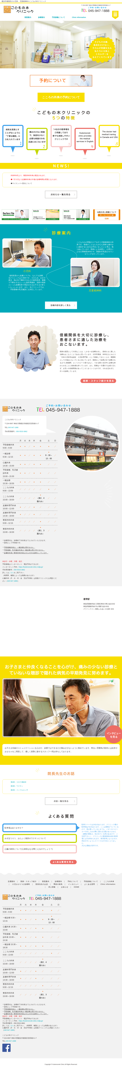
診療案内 (41, 17)
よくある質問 (89, 884)
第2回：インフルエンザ (19, 790)
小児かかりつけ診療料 (21, 884)
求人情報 (51, 887)
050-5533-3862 (21, 431)
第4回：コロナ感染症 (18, 782)
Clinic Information (79, 17)
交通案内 (11, 881)
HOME (76, 887)
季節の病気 (58, 884)
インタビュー (73, 884)
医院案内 (28, 17)
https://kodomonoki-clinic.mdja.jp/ (31, 567)
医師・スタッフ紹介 (28, 881)
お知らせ (64, 887)
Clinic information (108, 884)
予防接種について (58, 17)
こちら (11, 573)
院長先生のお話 (42, 884)
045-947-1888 (13, 427)
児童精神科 (95, 290)
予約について (73, 881)
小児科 (27, 271)
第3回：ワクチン (17, 786)
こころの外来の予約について (61, 97)
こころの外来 (109, 881)
